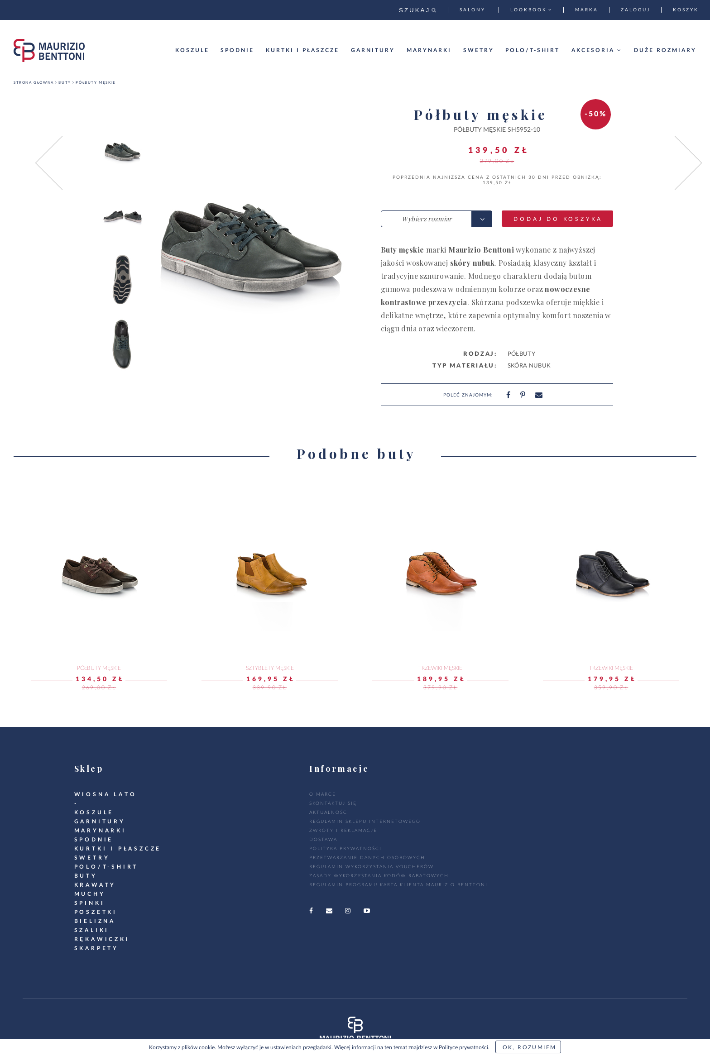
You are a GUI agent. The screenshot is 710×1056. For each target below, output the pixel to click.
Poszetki (95, 912)
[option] (123, 151)
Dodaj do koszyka (558, 219)
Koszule (192, 50)
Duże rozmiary (665, 50)
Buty (64, 83)
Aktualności (329, 812)
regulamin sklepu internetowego (365, 821)
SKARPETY (96, 948)
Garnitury (373, 50)
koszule (94, 812)
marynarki (100, 830)
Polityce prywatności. (464, 1047)
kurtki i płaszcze (118, 848)
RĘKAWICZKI (102, 939)
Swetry (478, 50)
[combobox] (436, 218)
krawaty (95, 885)
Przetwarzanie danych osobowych (367, 857)
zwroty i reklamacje (343, 830)
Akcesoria (596, 50)
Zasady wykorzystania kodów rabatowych (379, 876)
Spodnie (237, 50)
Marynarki (429, 50)
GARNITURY (99, 821)
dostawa (323, 839)
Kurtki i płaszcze (302, 50)
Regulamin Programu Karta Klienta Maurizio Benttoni (398, 885)
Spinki (89, 903)
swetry (92, 857)
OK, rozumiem (529, 1047)
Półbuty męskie (95, 83)
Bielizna (94, 921)
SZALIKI (92, 930)
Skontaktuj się (333, 803)
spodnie (94, 839)
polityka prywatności (345, 848)
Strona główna (34, 83)
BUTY (85, 876)
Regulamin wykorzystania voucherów (371, 867)
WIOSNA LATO (105, 794)
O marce (322, 794)
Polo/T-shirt (532, 50)
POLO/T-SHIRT (106, 867)
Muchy (90, 894)
